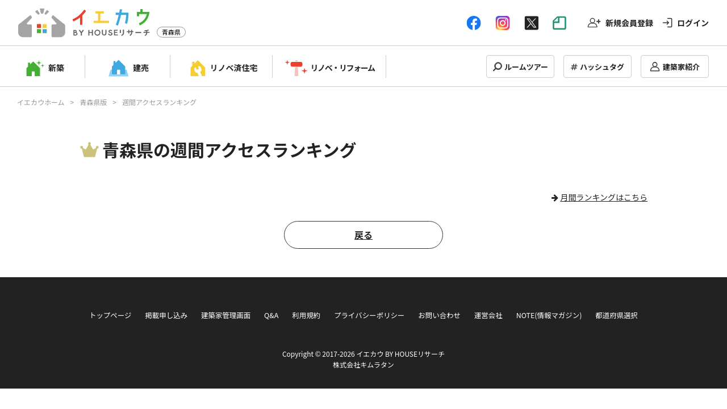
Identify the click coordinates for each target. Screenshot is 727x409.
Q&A (271, 315)
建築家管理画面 (225, 315)
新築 (56, 67)
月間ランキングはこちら (603, 197)
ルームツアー (526, 66)
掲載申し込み (166, 315)
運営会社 (488, 315)
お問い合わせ (439, 315)
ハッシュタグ (602, 66)
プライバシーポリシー (369, 315)
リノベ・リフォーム (343, 67)
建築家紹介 (681, 66)
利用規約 (306, 315)
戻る (363, 234)
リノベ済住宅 (234, 67)
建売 (141, 67)
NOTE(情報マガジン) (549, 315)
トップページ (110, 315)
